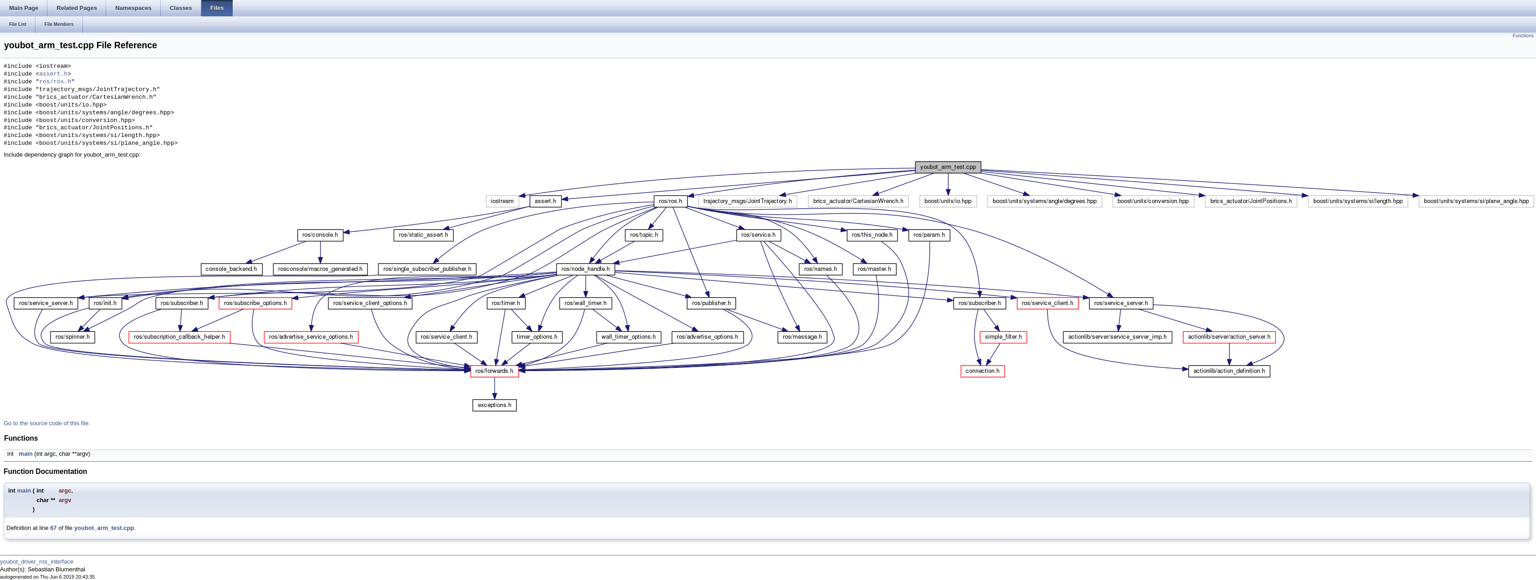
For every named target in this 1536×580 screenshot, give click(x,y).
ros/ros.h (55, 82)
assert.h (53, 74)
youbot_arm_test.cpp (104, 527)
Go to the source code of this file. (47, 423)
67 (53, 527)
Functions (1523, 35)
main (25, 453)
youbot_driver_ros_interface (36, 561)
